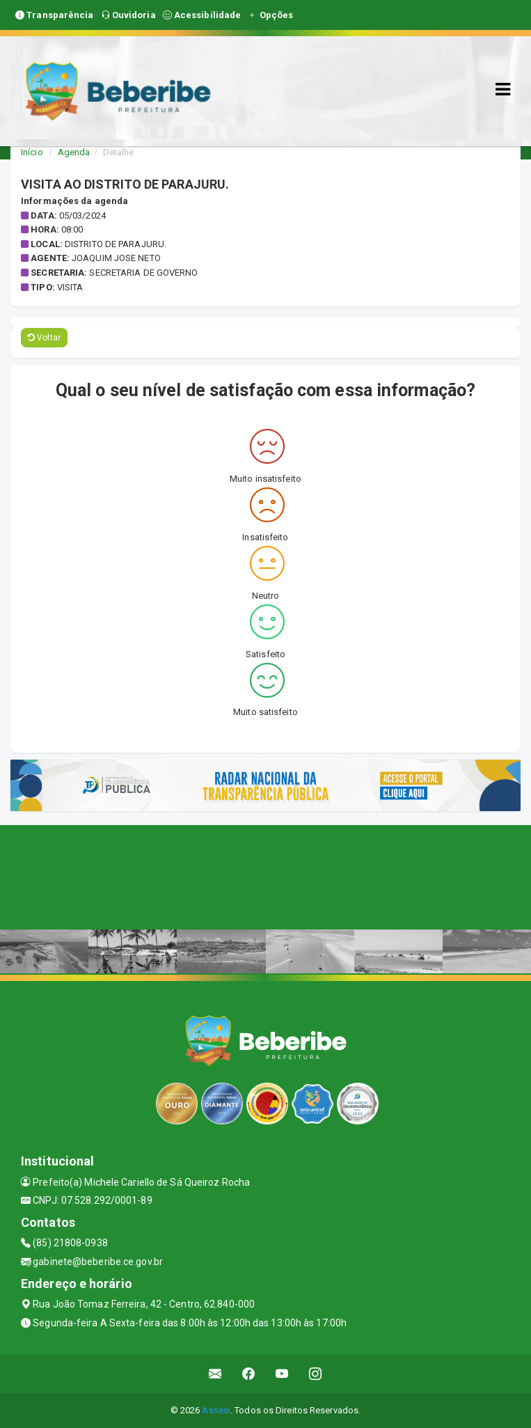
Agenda (74, 152)
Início (32, 152)
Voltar (44, 338)
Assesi (216, 1410)
